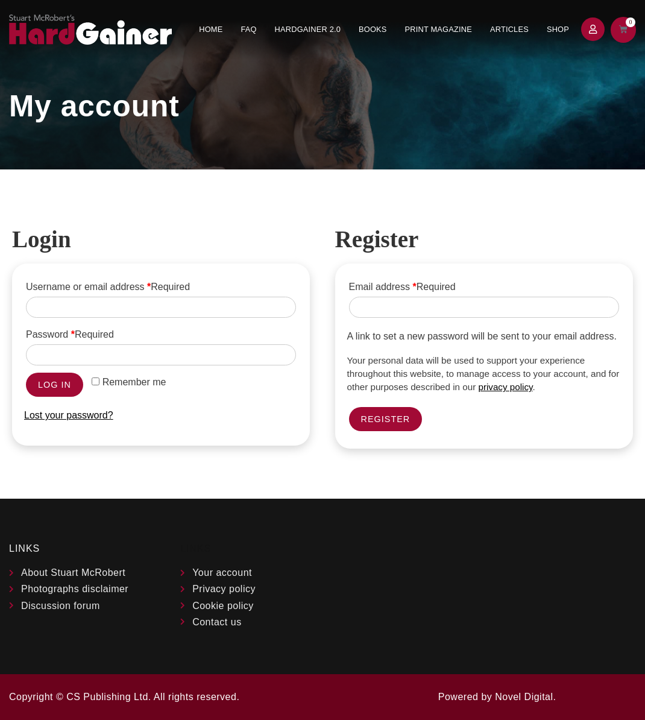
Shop (558, 29)
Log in (54, 385)
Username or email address (108, 287)
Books (373, 29)
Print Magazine (438, 29)
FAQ (248, 29)
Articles (509, 29)
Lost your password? (68, 415)
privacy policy (505, 387)
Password (70, 334)
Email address (402, 287)
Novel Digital (524, 697)
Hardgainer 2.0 (308, 29)
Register (386, 419)
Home (210, 29)
